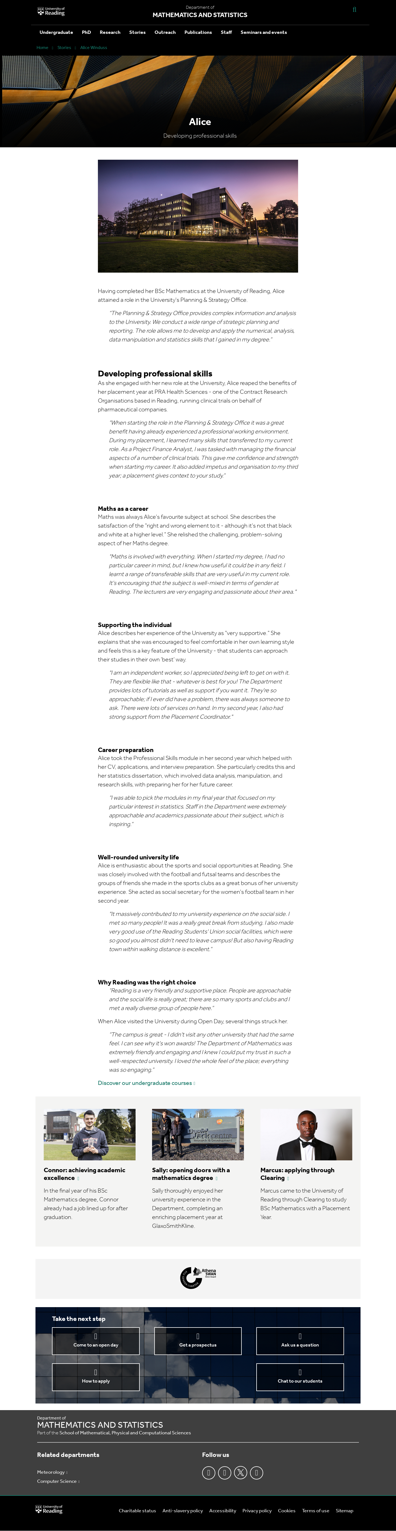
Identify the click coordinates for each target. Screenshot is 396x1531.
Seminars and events (264, 32)
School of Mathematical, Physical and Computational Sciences (125, 1433)
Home (42, 48)
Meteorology (51, 1472)
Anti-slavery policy (183, 1511)
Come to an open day (95, 1345)
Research (110, 32)
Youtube (256, 1473)
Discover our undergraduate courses (145, 1083)
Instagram (224, 1473)
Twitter (240, 1472)
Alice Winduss (93, 48)
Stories (137, 32)
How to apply (96, 1381)
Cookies (287, 1511)
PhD (86, 32)
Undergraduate (56, 32)
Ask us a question (300, 1345)
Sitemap (344, 1511)
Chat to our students (300, 1381)
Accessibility (222, 1511)
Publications (198, 32)
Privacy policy (257, 1511)
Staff (226, 32)
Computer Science (57, 1481)
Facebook (208, 1473)
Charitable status (137, 1511)
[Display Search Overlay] (354, 9)
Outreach (165, 32)
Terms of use (315, 1511)
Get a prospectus (198, 1345)
